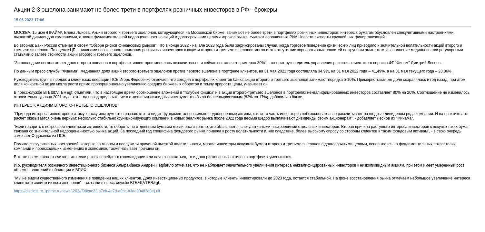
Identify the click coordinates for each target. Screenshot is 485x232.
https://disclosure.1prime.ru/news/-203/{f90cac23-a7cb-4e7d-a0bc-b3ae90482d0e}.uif (87, 191)
